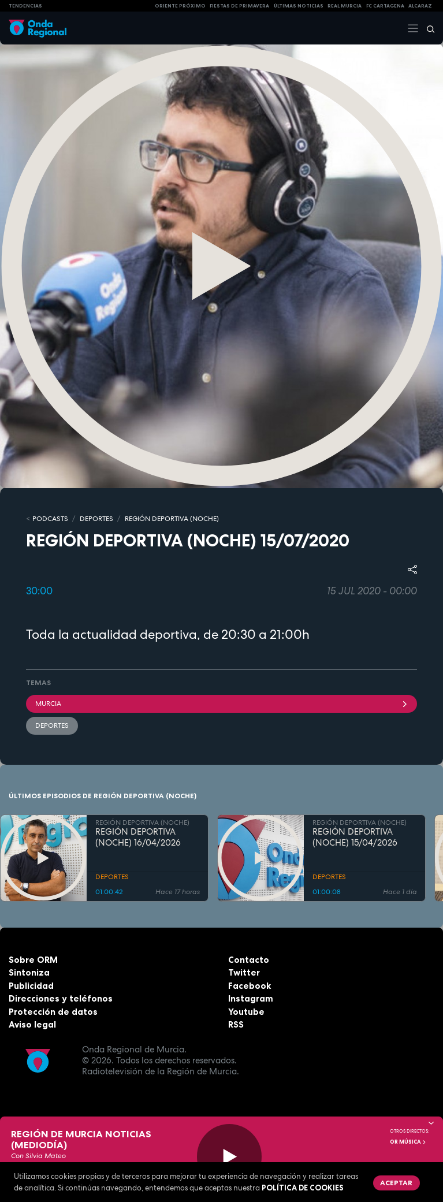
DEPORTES (96, 518)
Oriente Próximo (180, 6)
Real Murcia (344, 6)
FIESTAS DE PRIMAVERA (239, 6)
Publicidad (31, 985)
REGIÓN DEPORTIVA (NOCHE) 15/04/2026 (354, 838)
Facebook (249, 985)
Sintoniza (29, 972)
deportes (52, 725)
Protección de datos (53, 1011)
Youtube (246, 1011)
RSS (236, 1024)
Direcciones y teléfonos (61, 998)
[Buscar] (426, 28)
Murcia (221, 703)
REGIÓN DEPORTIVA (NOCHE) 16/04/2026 (138, 838)
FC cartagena (385, 6)
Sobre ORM (33, 959)
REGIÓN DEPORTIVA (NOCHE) (172, 518)
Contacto (248, 959)
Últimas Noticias (298, 6)
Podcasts (50, 518)
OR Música (408, 1141)
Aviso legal (32, 1024)
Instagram (250, 998)
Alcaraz (420, 6)
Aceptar (396, 1182)
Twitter (244, 972)
